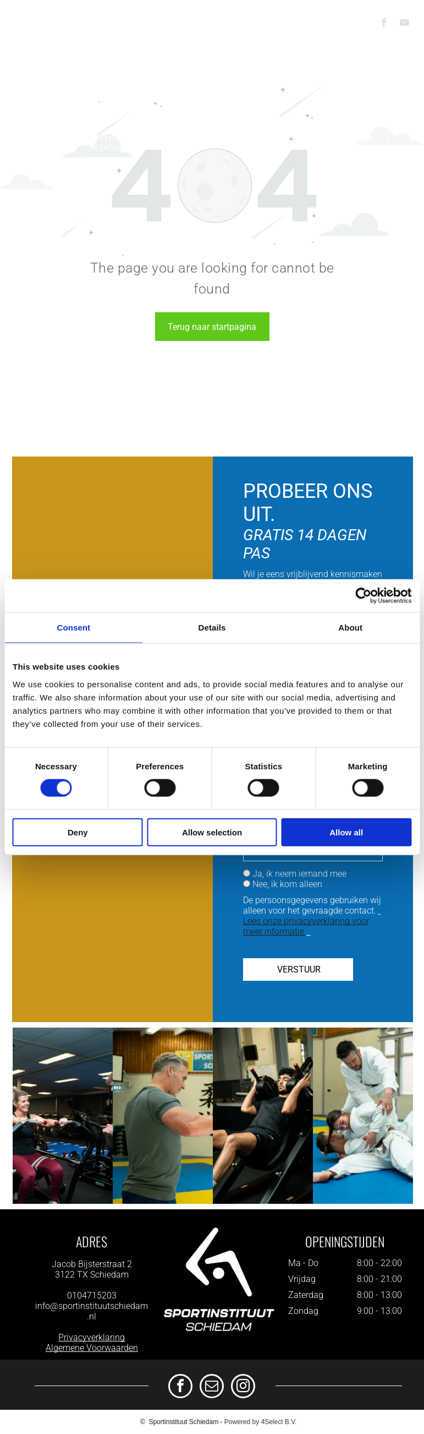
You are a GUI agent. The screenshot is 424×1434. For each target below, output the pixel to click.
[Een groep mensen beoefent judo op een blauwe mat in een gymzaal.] (363, 1116)
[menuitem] (60, 138)
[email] (212, 1387)
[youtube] (404, 24)
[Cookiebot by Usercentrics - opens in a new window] (363, 596)
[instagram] (243, 1387)
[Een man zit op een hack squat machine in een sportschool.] (263, 1116)
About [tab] (350, 627)
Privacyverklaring (91, 1337)
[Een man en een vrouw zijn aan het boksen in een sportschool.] (163, 1116)
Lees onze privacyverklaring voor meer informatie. (306, 926)
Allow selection (212, 831)
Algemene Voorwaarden (92, 1348)
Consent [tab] (73, 627)
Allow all (346, 831)
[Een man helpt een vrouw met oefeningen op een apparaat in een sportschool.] (63, 1116)
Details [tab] (212, 627)
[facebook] (384, 24)
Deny (78, 831)
